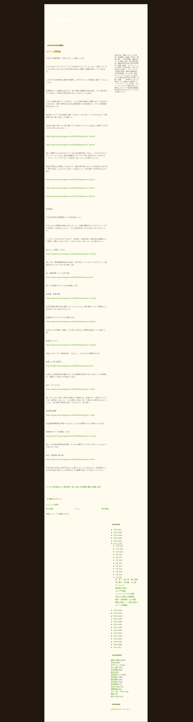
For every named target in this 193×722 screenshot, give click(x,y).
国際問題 (114, 689)
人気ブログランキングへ (120, 709)
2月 (117, 575)
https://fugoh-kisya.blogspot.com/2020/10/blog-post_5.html (70, 389)
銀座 (112, 672)
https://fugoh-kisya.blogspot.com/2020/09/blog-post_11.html (71, 436)
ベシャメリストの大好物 (124, 594)
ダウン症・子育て (118, 692)
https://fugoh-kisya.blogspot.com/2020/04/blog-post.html (69, 277)
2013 (116, 630)
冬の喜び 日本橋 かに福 (125, 582)
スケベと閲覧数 (53, 51)
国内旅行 (67, 487)
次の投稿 (49, 509)
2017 (116, 619)
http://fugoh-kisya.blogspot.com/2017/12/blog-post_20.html (70, 196)
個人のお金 (115, 696)
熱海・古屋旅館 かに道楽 (125, 600)
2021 (116, 544)
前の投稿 (104, 509)
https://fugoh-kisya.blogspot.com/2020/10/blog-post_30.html (71, 322)
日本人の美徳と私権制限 (124, 597)
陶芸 (112, 694)
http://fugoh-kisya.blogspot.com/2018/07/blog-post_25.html (70, 180)
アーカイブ (119, 585)
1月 (117, 577)
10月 (118, 552)
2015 (116, 624)
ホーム (77, 509)
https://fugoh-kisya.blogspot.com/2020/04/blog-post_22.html (71, 345)
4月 (117, 569)
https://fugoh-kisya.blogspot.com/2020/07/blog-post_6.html (70, 459)
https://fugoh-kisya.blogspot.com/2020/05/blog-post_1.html (70, 415)
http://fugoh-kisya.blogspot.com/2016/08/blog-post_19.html (70, 145)
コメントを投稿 (52, 505)
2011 (116, 636)
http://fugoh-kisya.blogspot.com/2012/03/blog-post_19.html (70, 136)
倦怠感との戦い (121, 588)
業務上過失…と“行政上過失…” (127, 602)
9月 (117, 555)
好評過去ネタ (57, 487)
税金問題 (114, 680)
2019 (116, 613)
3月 (117, 572)
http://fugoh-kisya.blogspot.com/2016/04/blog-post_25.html (70, 188)
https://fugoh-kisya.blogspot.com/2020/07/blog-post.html (69, 366)
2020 (116, 610)
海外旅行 (114, 682)
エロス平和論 (120, 591)
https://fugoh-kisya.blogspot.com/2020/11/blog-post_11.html (71, 298)
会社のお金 (115, 687)
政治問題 (114, 684)
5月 (117, 566)
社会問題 (82, 487)
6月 (117, 563)
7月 (117, 560)
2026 (116, 530)
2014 (116, 627)
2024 (116, 535)
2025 (116, 532)
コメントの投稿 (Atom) (59, 514)
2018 (116, 616)
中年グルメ (115, 665)
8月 (117, 557)
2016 (116, 622)
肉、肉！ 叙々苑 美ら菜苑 (126, 580)
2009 (116, 642)
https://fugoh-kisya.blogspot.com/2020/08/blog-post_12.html (71, 254)
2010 (116, 639)
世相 (99, 487)
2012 (116, 633)
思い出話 (75, 487)
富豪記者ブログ (69, 19)
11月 (118, 549)
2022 (116, 541)
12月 (118, 546)
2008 (116, 644)
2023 (116, 538)
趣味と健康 (91, 487)
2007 (116, 647)
